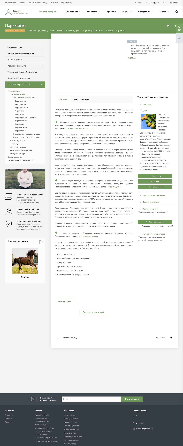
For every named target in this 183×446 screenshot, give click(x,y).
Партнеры (111, 12)
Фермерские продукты (17, 66)
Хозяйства (93, 12)
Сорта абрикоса (21, 108)
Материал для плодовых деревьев (26, 137)
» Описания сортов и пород (76, 128)
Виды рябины (20, 104)
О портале (9, 415)
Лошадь (25, 277)
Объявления (73, 12)
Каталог (38, 411)
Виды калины (20, 101)
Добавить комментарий (93, 312)
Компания (9, 411)
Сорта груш (146, 105)
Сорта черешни (21, 127)
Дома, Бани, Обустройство (18, 78)
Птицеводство (70, 433)
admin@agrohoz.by (144, 429)
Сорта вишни (20, 111)
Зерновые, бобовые (72, 426)
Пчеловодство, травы (73, 436)
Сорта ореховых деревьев (25, 117)
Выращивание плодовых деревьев (26, 134)
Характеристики (81, 99)
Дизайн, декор (70, 444)
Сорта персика (21, 121)
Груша (144, 110)
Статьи (127, 12)
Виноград (14, 144)
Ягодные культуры (17, 141)
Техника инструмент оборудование (22, 72)
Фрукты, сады (69, 415)
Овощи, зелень (70, 422)
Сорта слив (19, 124)
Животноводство (14, 60)
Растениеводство (113, 187)
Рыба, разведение (71, 440)
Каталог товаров (48, 12)
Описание (62, 99)
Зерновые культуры (18, 147)
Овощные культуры (18, 154)
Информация (145, 12)
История (8, 419)
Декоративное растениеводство (21, 53)
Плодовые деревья (89, 236)
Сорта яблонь (20, 131)
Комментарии (64, 301)
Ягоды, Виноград (71, 419)
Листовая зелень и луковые (21, 150)
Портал (164, 12)
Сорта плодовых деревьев (152, 195)
